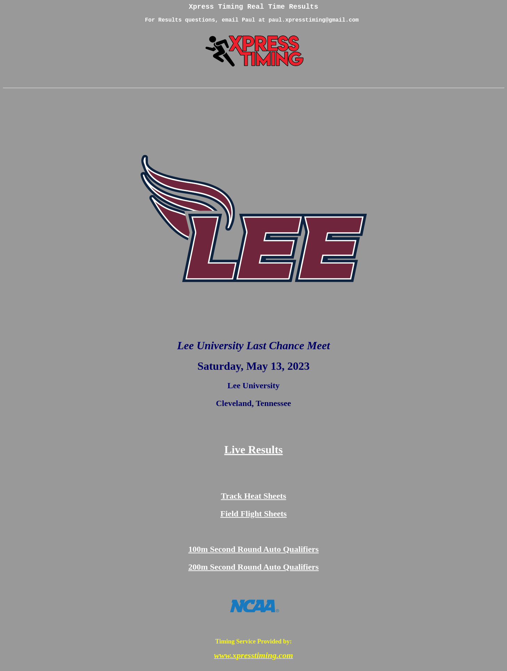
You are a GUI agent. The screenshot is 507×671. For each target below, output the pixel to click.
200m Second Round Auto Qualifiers (253, 572)
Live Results (253, 454)
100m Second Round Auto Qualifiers (253, 554)
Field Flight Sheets (253, 518)
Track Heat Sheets (253, 501)
